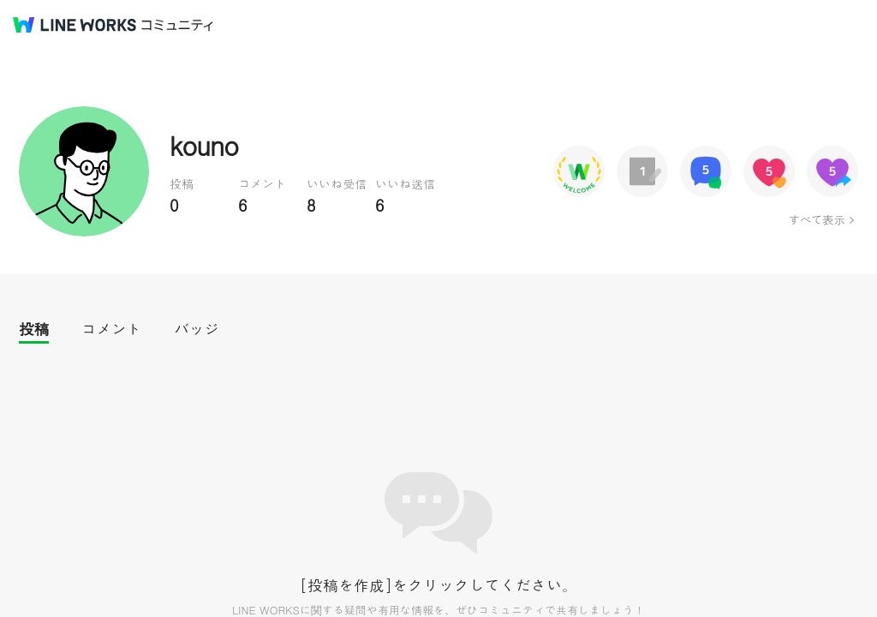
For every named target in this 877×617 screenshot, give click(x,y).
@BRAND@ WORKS (74, 25)
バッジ (196, 328)
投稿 (34, 328)
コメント (111, 328)
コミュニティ (177, 25)
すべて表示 (816, 219)
